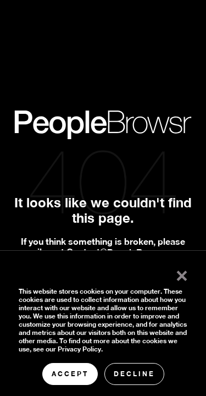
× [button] (181, 273)
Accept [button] (70, 374)
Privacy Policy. (80, 349)
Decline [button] (134, 374)
